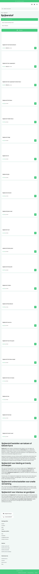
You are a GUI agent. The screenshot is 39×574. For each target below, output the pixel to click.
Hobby (3, 529)
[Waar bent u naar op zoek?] (19, 8)
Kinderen (3, 525)
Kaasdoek (3, 535)
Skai (2, 533)
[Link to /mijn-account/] (32, 4)
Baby (2, 527)
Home (2, 12)
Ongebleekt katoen (5, 537)
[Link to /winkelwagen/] (34, 4)
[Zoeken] (2, 8)
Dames (3, 523)
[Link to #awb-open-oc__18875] (37, 4)
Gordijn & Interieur (5, 539)
